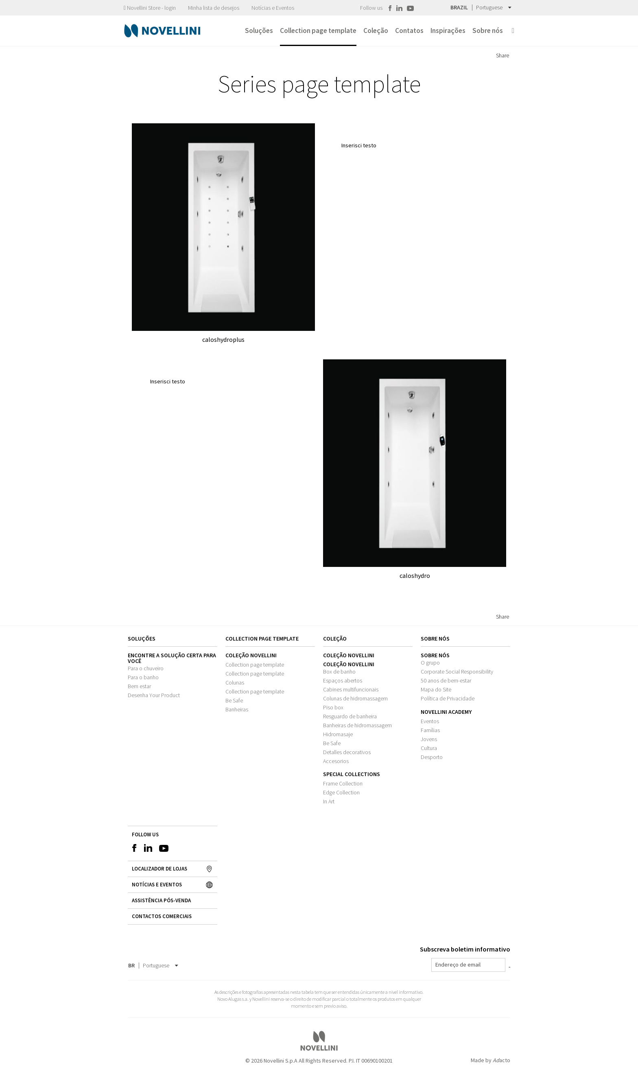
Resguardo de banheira (350, 716)
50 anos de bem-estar (446, 680)
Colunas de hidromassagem (355, 698)
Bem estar (139, 686)
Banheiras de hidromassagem (357, 725)
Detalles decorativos (347, 752)
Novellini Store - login (150, 7)
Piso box (333, 707)
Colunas (234, 682)
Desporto (432, 757)
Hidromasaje (338, 734)
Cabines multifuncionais (350, 689)
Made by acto (490, 1060)
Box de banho (339, 671)
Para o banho (143, 677)
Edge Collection (341, 792)
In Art (328, 801)
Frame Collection (343, 783)
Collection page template (254, 664)
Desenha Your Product (154, 695)
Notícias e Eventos (272, 7)
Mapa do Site (436, 689)
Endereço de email (458, 964)
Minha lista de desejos (213, 7)
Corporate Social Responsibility (457, 671)
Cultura (429, 748)
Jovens (429, 739)
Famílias (430, 730)
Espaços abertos (342, 680)
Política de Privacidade (447, 698)
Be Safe (234, 700)
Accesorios (336, 761)
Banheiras (236, 709)
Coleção (335, 638)
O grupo (430, 662)
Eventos (430, 721)
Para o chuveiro (146, 668)
